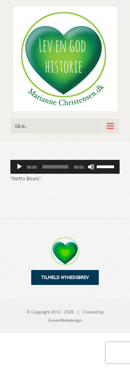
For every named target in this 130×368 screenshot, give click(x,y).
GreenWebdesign (65, 320)
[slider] (55, 167)
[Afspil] (19, 166)
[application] (65, 167)
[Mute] (91, 166)
